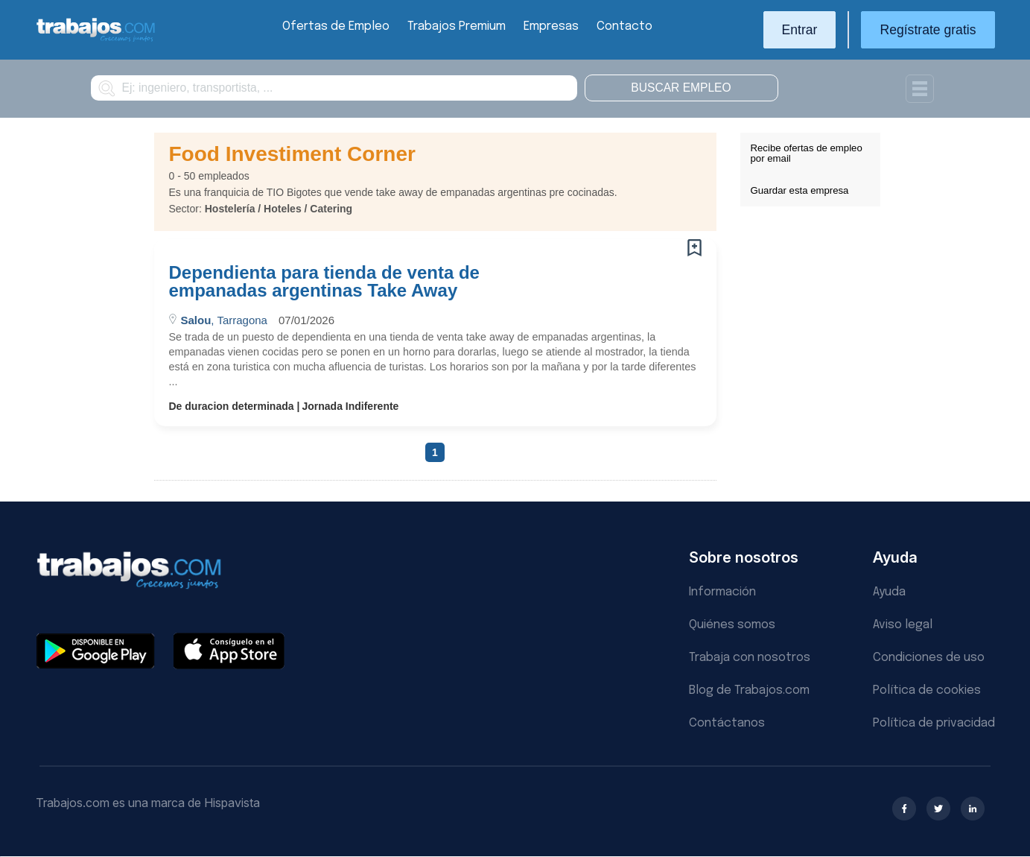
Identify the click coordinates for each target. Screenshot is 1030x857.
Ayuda (889, 592)
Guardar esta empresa (800, 190)
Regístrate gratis (928, 29)
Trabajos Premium (456, 26)
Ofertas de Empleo (336, 26)
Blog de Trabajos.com (749, 690)
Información (722, 592)
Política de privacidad (934, 723)
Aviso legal (902, 625)
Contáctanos (727, 723)
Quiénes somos (732, 625)
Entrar (800, 29)
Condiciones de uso (929, 657)
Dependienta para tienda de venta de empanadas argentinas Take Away (324, 282)
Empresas (551, 26)
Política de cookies (927, 690)
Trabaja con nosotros (749, 657)
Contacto (624, 26)
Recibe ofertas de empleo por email (806, 153)
